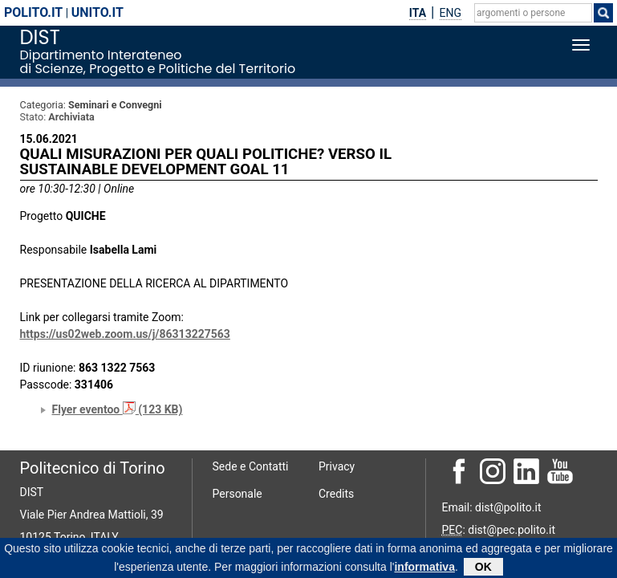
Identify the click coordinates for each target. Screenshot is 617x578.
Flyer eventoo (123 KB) (117, 409)
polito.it (33, 12)
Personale (237, 493)
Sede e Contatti (251, 466)
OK (483, 569)
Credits (336, 493)
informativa (424, 569)
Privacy (337, 466)
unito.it (97, 12)
